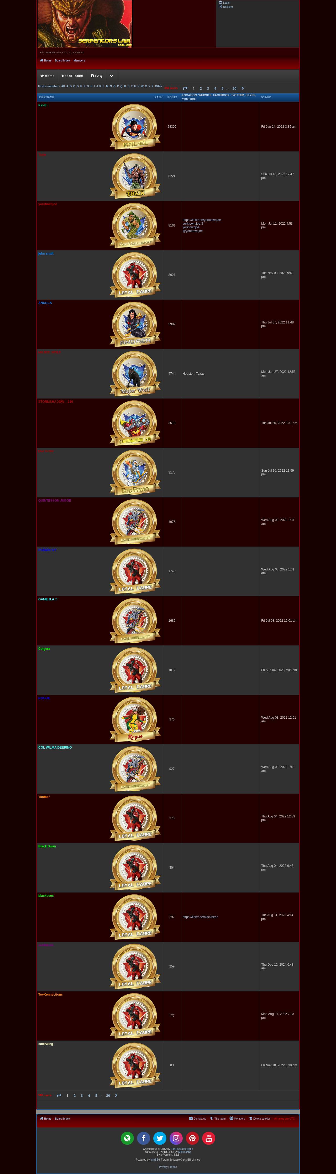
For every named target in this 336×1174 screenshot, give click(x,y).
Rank (158, 97)
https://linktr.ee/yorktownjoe (201, 220)
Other (158, 86)
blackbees (46, 896)
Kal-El (42, 105)
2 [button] (201, 88)
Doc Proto (46, 451)
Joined (266, 97)
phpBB (154, 1159)
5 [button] (222, 88)
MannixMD (184, 1151)
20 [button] (235, 88)
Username (46, 97)
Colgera (44, 649)
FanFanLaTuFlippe (182, 1148)
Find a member (48, 86)
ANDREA (45, 303)
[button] (185, 88)
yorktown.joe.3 (192, 223)
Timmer (44, 797)
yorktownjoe (47, 204)
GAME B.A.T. (47, 599)
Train (42, 155)
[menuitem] (223, 2)
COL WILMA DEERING (55, 747)
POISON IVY (47, 550)
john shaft (46, 253)
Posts (172, 97)
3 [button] (208, 88)
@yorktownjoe (192, 231)
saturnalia (45, 945)
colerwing (45, 1044)
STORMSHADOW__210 (55, 402)
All (63, 86)
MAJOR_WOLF (49, 352)
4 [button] (215, 88)
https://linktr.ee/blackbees (200, 917)
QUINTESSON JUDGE (54, 500)
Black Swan (47, 846)
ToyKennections (50, 994)
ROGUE (44, 698)
